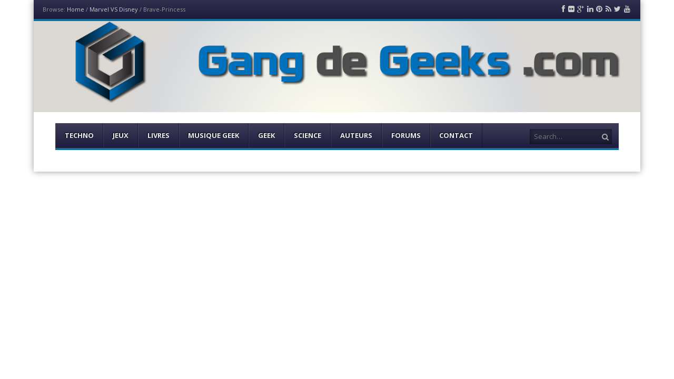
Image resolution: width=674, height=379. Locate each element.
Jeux (120, 135)
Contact (456, 135)
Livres (158, 135)
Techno (79, 135)
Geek (266, 135)
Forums (406, 135)
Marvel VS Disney (114, 9)
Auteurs (356, 135)
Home (75, 9)
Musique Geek (213, 135)
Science (307, 135)
